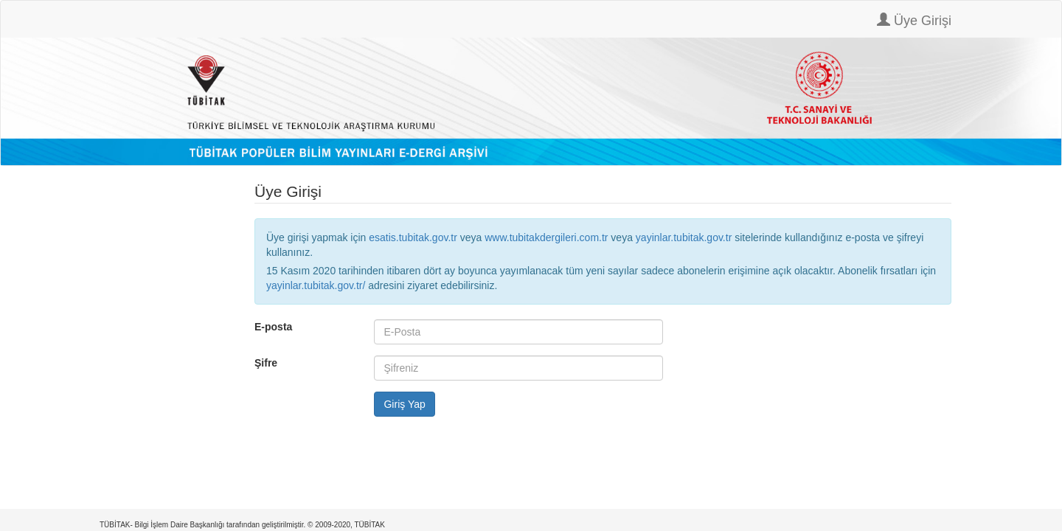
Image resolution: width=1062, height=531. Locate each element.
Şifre (265, 363)
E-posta (273, 327)
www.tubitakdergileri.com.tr (546, 237)
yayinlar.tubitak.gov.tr (684, 237)
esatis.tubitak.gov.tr (413, 237)
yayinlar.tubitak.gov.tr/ (315, 285)
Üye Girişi (914, 20)
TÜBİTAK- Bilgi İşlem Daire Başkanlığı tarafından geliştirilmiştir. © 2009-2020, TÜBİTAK (242, 525)
